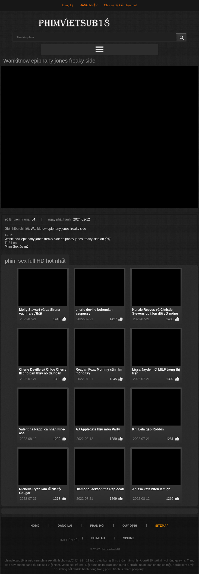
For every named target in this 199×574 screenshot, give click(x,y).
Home (34, 525)
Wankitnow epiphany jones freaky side (32, 239)
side (96, 239)
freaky (88, 239)
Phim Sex (11, 247)
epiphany (67, 239)
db (102, 239)
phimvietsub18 (110, 549)
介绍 (108, 239)
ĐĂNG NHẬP (88, 5)
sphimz (128, 538)
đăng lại (65, 525)
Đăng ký (67, 5)
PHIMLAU (98, 538)
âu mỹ (24, 247)
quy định (129, 525)
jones (79, 239)
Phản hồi (97, 525)
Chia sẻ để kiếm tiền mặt (120, 5)
